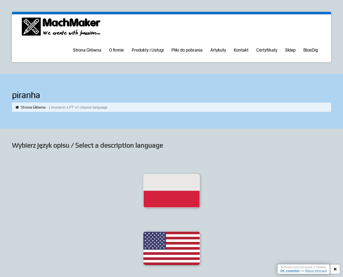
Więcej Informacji (316, 270)
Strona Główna (33, 107)
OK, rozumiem (290, 270)
